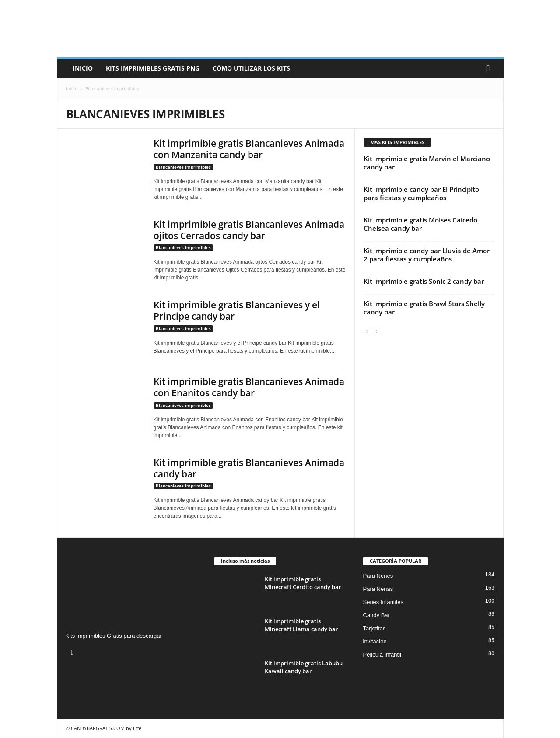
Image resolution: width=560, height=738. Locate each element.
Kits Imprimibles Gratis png (153, 68)
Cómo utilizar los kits (251, 68)
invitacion (375, 641)
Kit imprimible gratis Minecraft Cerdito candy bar (303, 583)
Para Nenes (378, 575)
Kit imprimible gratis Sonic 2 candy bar (424, 281)
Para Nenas (378, 589)
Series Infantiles (383, 602)
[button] (490, 68)
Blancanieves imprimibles (183, 167)
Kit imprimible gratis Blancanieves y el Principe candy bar (237, 310)
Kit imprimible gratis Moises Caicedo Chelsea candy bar (420, 224)
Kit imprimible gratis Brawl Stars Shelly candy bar (424, 307)
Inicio (83, 68)
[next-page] (376, 330)
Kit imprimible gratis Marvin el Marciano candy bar (427, 162)
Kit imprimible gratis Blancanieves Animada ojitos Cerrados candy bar (249, 230)
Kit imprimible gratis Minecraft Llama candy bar (301, 625)
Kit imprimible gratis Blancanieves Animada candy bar (249, 468)
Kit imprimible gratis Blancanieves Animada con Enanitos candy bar (249, 387)
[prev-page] (367, 330)
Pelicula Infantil (382, 654)
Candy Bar (376, 615)
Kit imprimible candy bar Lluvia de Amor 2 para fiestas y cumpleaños (427, 254)
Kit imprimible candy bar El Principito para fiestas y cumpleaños (421, 193)
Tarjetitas (374, 628)
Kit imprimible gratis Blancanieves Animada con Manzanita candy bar (249, 149)
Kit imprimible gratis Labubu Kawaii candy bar (304, 667)
